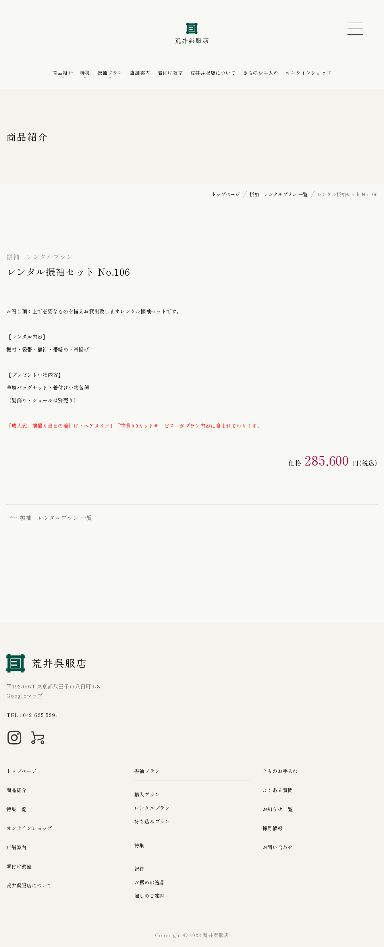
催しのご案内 (150, 895)
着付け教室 (170, 72)
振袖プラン (110, 72)
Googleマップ (24, 695)
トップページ (22, 771)
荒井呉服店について (213, 72)
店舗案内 (140, 72)
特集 (85, 72)
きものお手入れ (261, 72)
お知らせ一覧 (278, 809)
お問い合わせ (278, 847)
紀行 (139, 868)
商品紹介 (62, 72)
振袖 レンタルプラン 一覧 (52, 518)
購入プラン (148, 794)
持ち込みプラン (153, 821)
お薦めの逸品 (150, 882)
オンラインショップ (308, 72)
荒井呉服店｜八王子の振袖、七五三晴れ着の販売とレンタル (192, 33)
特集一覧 (17, 809)
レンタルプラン (153, 808)
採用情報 (273, 828)
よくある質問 (278, 790)
